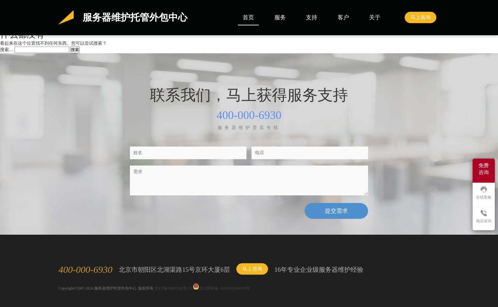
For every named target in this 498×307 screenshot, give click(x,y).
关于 (374, 17)
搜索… (6, 49)
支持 (311, 17)
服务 (280, 17)
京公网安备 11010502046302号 (221, 288)
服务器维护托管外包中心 (135, 17)
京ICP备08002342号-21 (173, 288)
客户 (343, 17)
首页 (248, 17)
